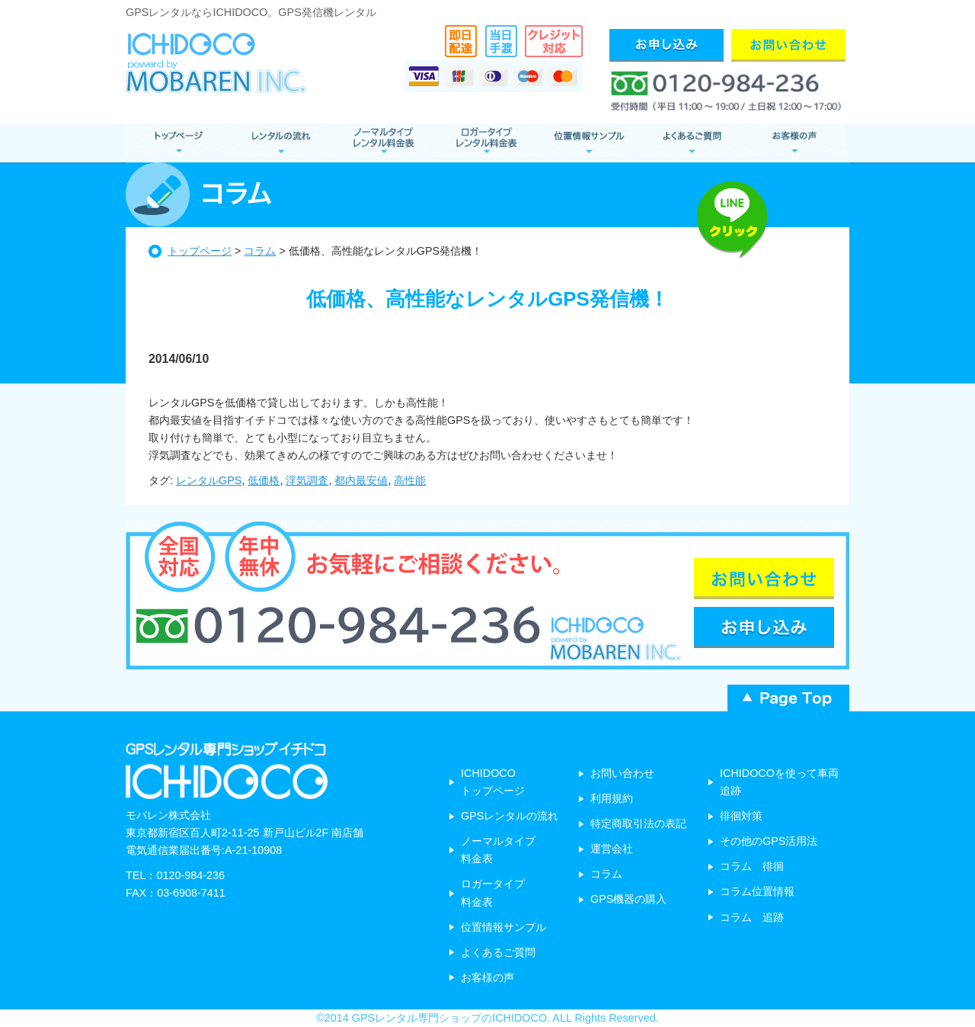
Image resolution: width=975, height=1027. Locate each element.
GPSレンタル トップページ (177, 143)
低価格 (264, 480)
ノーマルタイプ (382, 143)
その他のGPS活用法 (768, 841)
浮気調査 (307, 480)
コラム (260, 251)
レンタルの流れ (280, 143)
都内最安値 (361, 480)
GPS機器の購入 (628, 899)
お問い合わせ (622, 773)
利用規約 (611, 798)
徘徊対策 (741, 816)
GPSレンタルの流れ (509, 816)
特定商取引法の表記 (638, 823)
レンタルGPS (208, 480)
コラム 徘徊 (752, 866)
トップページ (200, 251)
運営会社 (611, 848)
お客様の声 (794, 143)
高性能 (410, 480)
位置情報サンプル (588, 143)
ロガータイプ (485, 143)
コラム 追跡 (752, 917)
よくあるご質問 (691, 143)
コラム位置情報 (757, 891)
